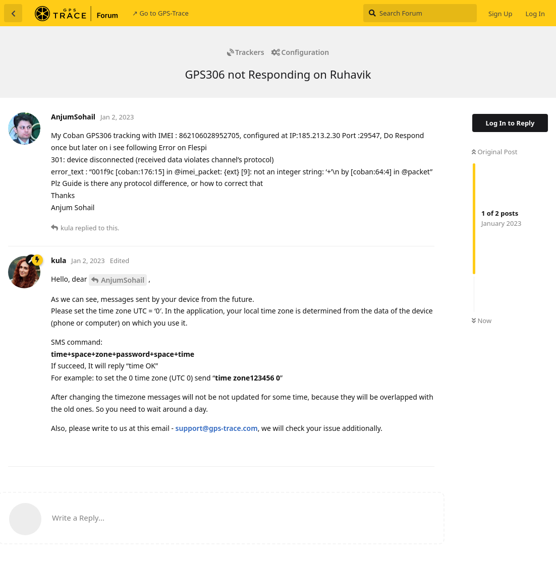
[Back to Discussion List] (13, 13)
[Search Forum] (420, 13)
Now (481, 320)
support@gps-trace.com (217, 428)
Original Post (494, 151)
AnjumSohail (122, 280)
